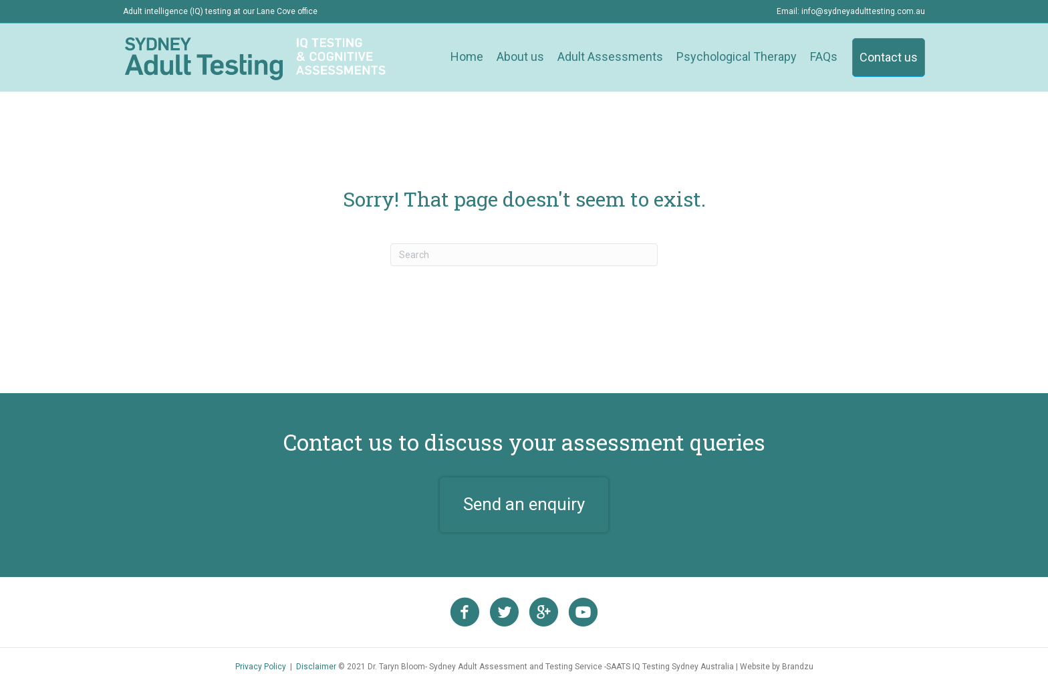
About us (520, 56)
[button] (524, 504)
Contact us (889, 57)
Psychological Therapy (736, 56)
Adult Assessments (610, 56)
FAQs (823, 56)
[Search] (524, 254)
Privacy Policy (260, 666)
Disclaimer (316, 666)
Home (466, 56)
